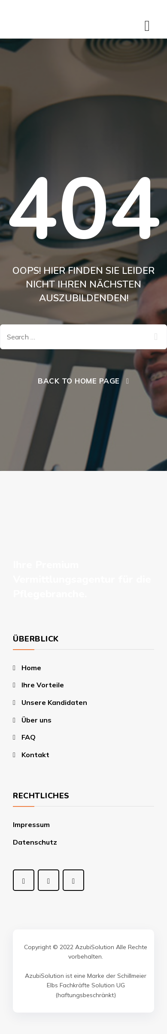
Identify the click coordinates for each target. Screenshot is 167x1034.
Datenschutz (35, 842)
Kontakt (35, 754)
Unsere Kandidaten (54, 702)
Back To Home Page (79, 380)
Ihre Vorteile (42, 684)
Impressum (31, 824)
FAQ (28, 737)
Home (31, 667)
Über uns (36, 720)
